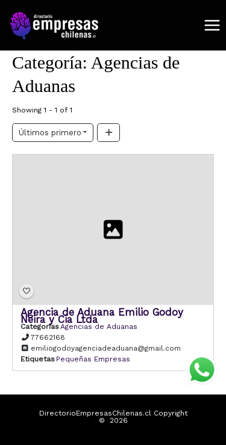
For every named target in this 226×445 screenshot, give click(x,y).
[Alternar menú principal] (212, 25)
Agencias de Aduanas (98, 326)
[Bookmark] (26, 291)
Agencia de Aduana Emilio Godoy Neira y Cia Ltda (101, 315)
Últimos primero (50, 132)
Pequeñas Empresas (93, 359)
